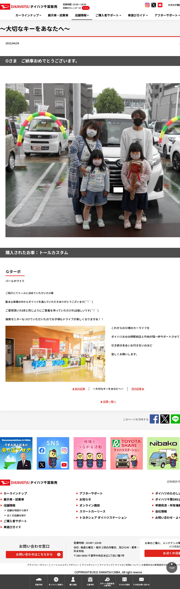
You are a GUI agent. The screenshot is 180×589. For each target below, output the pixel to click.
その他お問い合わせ (141, 584)
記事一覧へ (109, 401)
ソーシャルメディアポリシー (65, 564)
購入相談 (73, 584)
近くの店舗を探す (16, 515)
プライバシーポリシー (38, 564)
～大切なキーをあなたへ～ (108, 389)
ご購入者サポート (107, 15)
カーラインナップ (27, 15)
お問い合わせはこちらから (34, 554)
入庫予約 (90, 584)
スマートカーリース (92, 511)
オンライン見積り (56, 584)
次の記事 (136, 389)
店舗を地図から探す (17, 510)
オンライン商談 (89, 505)
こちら (86, 7)
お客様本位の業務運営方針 (154, 564)
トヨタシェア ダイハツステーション (103, 517)
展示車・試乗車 (58, 15)
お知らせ (85, 499)
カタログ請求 (124, 584)
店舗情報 (81, 15)
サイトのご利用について (127, 564)
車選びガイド (136, 15)
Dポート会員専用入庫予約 (107, 584)
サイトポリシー (89, 564)
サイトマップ (106, 564)
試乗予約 (38, 584)
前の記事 (80, 389)
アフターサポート (91, 493)
